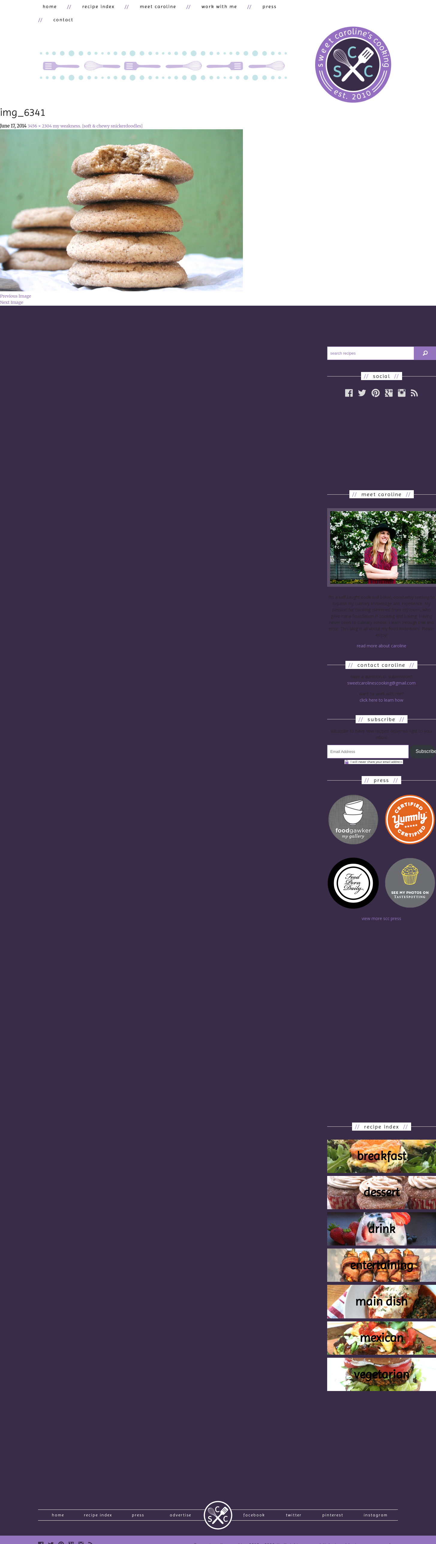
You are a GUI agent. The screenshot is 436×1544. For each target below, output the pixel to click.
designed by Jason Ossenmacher (361, 1539)
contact (262, 8)
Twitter (294, 1507)
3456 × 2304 (40, 115)
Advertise (180, 1507)
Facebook (254, 1507)
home (45, 8)
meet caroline (135, 8)
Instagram (376, 1507)
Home (58, 1507)
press (229, 8)
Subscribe (426, 741)
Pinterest (332, 1507)
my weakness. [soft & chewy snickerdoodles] (97, 115)
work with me (188, 8)
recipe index (85, 8)
